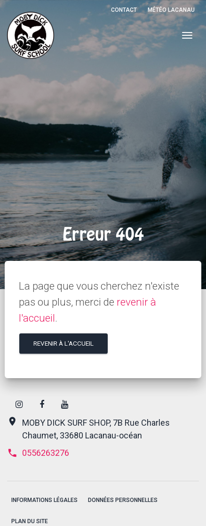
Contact (124, 10)
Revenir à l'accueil (63, 343)
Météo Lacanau (171, 10)
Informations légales (44, 500)
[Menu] (187, 35)
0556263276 (38, 453)
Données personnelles (123, 500)
